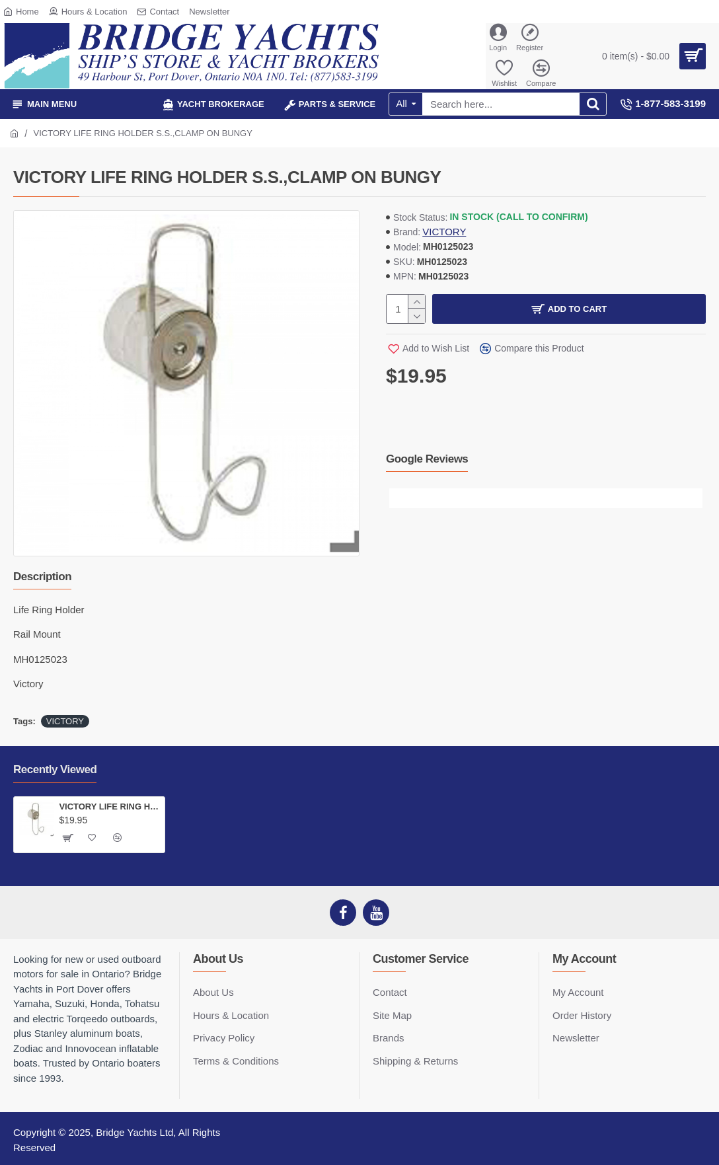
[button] (399, 498)
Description (42, 576)
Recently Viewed (54, 769)
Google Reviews (427, 459)
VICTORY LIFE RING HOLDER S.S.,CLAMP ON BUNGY (109, 806)
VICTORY (444, 231)
